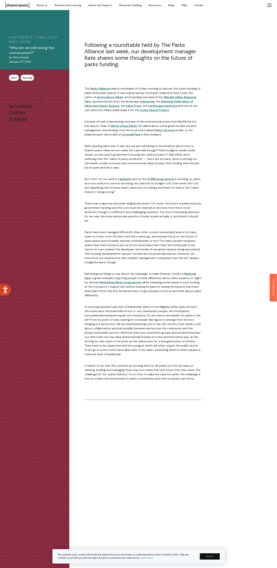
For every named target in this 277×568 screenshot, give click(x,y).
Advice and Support (100, 5)
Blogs (171, 5)
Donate (199, 5)
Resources (155, 5)
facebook (20, 106)
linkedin (18, 119)
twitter (17, 112)
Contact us (273, 287)
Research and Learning (68, 5)
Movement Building (130, 5)
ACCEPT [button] (209, 556)
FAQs (184, 5)
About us (42, 5)
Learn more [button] (146, 557)
